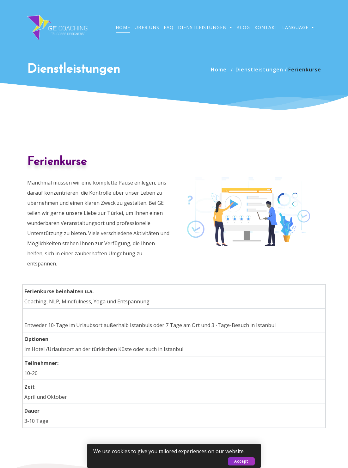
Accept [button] (241, 461)
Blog (243, 27)
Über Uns (147, 27)
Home (123, 27)
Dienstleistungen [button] (203, 27)
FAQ (169, 27)
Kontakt (266, 27)
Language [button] (296, 27)
